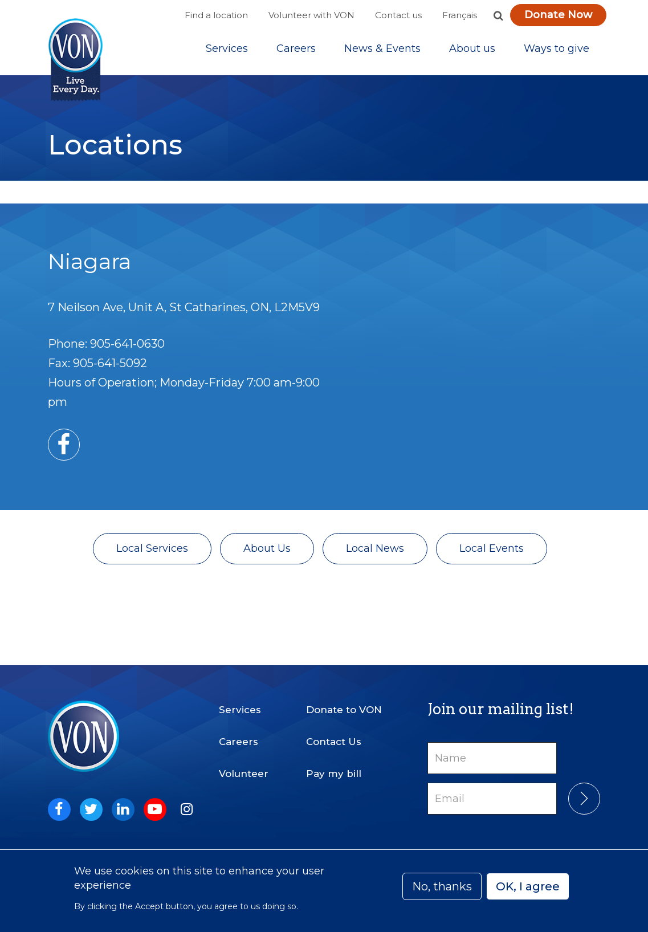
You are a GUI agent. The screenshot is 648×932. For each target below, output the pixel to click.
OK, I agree (528, 886)
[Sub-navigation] (226, 50)
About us (472, 50)
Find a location (216, 15)
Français (459, 15)
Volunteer (243, 773)
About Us (267, 552)
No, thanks (442, 886)
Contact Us (333, 741)
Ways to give (556, 50)
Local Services (152, 552)
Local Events (491, 552)
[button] (498, 15)
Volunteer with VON (311, 15)
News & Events (382, 50)
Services (227, 50)
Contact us (398, 15)
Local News (375, 552)
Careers (296, 50)
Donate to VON (344, 709)
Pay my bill (333, 773)
